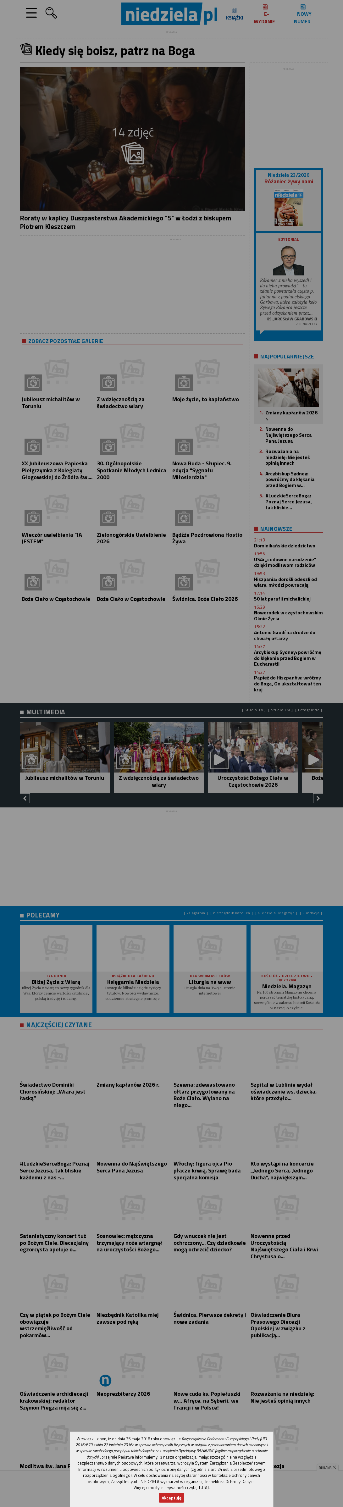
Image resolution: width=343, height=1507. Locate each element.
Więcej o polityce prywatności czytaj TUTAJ (171, 1487)
